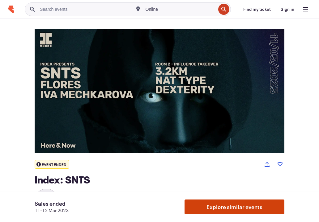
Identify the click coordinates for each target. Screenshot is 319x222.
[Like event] (280, 164)
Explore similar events (234, 207)
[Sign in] (287, 9)
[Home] (11, 9)
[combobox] (180, 9)
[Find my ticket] (257, 9)
